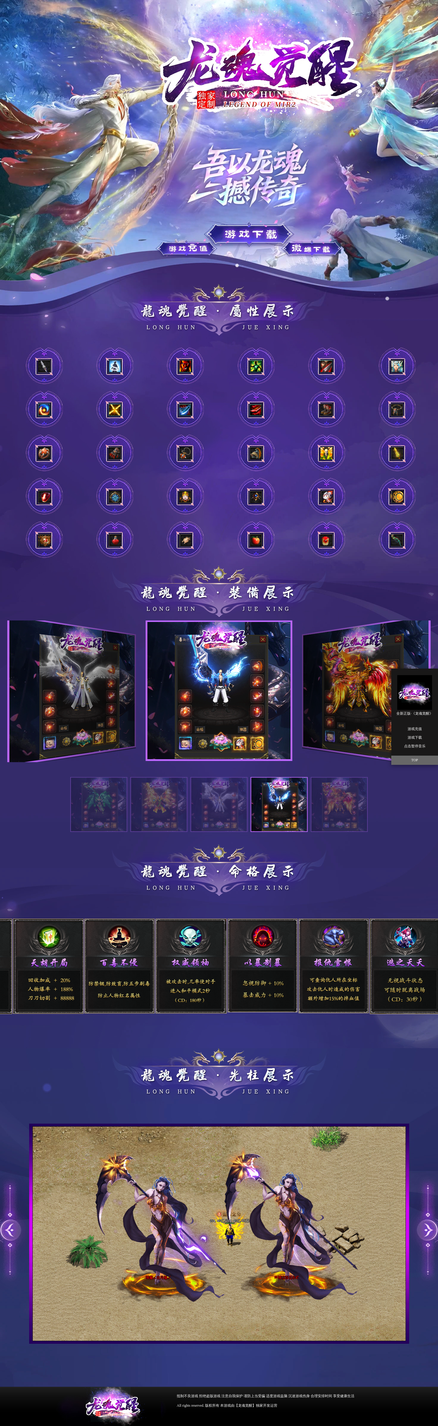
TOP (414, 760)
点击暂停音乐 (415, 746)
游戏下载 (189, 247)
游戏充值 (245, 234)
